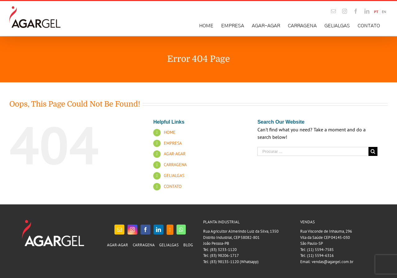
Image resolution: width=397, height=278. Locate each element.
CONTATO (173, 186)
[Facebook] (145, 230)
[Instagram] (132, 230)
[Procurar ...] (312, 151)
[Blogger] (170, 230)
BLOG (188, 245)
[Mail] (119, 230)
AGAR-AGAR (174, 154)
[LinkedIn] (158, 230)
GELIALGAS (174, 175)
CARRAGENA (175, 164)
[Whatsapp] (181, 230)
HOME (170, 132)
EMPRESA (173, 143)
